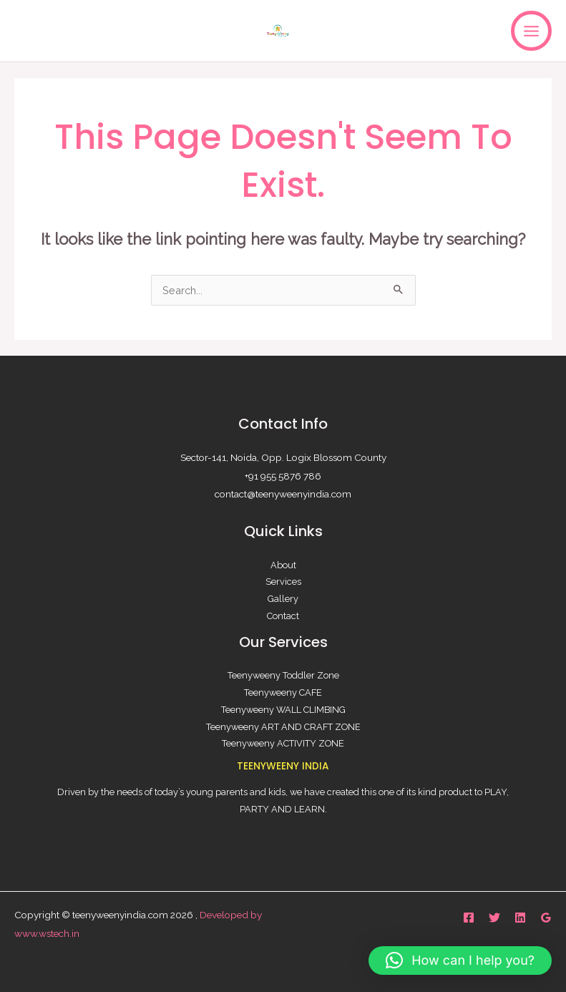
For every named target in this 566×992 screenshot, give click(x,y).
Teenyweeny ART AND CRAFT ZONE (283, 726)
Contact (283, 616)
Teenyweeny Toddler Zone (283, 675)
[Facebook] (468, 917)
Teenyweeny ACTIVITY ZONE (283, 743)
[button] (460, 960)
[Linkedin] (520, 917)
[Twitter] (494, 917)
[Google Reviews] (546, 917)
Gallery (283, 598)
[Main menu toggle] (531, 31)
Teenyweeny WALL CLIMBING (283, 709)
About (283, 565)
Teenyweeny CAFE (283, 692)
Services (283, 581)
